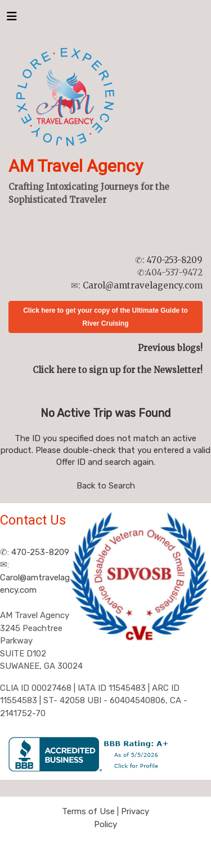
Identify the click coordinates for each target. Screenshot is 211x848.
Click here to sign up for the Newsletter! (118, 370)
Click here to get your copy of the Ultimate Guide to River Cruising (105, 317)
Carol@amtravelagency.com (143, 285)
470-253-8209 (175, 260)
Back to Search (106, 486)
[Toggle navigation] (12, 19)
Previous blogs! (170, 348)
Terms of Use (88, 811)
